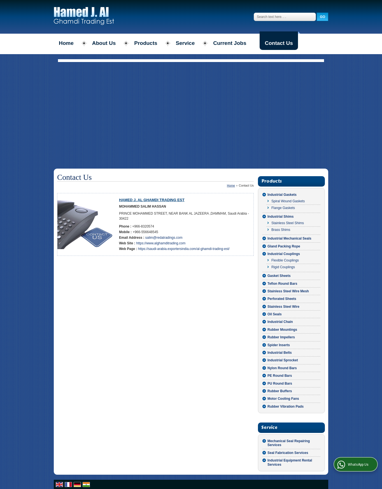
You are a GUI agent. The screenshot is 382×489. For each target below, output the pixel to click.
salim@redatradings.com (164, 238)
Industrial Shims (280, 217)
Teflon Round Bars (282, 284)
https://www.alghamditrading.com (160, 243)
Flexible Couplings (285, 260)
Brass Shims (280, 230)
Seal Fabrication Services (287, 453)
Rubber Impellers (281, 337)
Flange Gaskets (283, 208)
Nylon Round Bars (282, 368)
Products (145, 43)
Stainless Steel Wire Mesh (288, 291)
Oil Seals (274, 314)
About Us (104, 43)
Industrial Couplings (283, 254)
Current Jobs (229, 43)
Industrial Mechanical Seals (289, 238)
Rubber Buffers (279, 391)
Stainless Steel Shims (287, 223)
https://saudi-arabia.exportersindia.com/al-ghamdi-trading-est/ (184, 249)
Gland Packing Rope (283, 246)
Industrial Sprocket (282, 360)
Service (185, 43)
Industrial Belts (279, 353)
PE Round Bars (279, 376)
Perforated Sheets (281, 299)
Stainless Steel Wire (283, 307)
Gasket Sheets (279, 276)
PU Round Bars (279, 383)
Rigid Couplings (283, 267)
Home (66, 43)
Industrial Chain (280, 322)
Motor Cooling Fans (283, 399)
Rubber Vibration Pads (285, 406)
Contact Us (279, 43)
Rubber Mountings (282, 330)
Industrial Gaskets (282, 195)
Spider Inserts (278, 345)
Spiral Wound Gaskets (288, 201)
